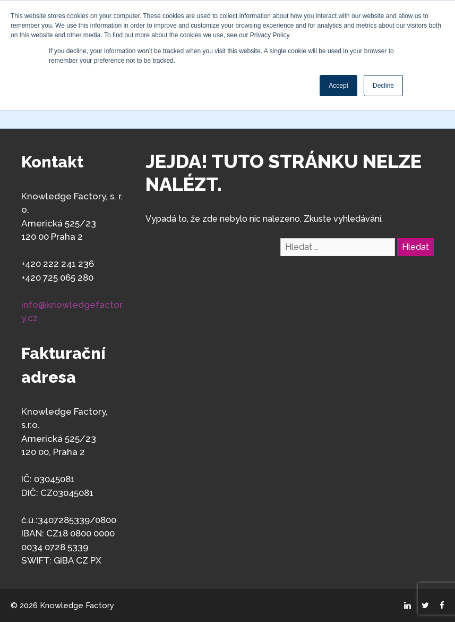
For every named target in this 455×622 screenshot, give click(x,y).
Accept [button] (338, 85)
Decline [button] (383, 85)
